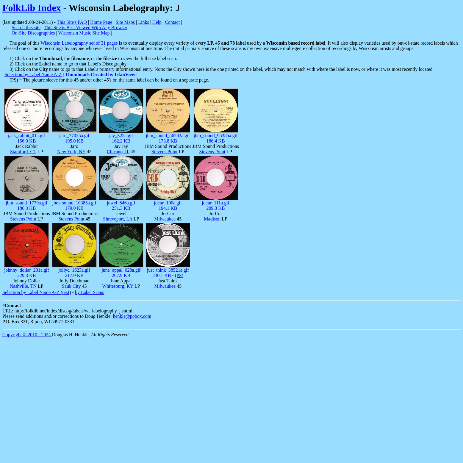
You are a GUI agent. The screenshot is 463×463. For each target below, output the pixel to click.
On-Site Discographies (33, 32)
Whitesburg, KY (117, 286)
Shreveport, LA (117, 218)
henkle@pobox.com (132, 316)
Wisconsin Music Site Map (84, 32)
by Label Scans (89, 292)
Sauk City (71, 286)
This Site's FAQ (72, 22)
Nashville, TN (23, 286)
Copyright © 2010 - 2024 (27, 334)
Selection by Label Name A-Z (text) (36, 292)
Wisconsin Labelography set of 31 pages (79, 43)
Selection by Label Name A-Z (33, 74)
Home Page (101, 22)
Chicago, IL (118, 151)
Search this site (26, 27)
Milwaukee (165, 218)
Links (143, 22)
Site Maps (125, 22)
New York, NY (71, 151)
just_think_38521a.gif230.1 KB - (168, 273)
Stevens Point (164, 151)
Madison (212, 218)
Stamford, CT (23, 151)
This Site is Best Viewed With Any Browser (85, 27)
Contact (172, 22)
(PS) (179, 275)
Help (157, 22)
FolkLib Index (31, 7)
